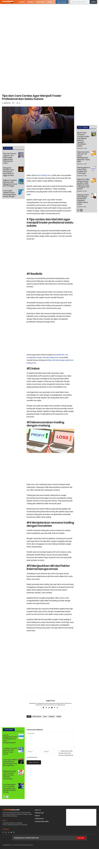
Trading (58, 716)
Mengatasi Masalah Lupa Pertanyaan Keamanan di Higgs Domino (8, 172)
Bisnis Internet (37, 716)
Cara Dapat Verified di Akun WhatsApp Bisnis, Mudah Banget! (9, 193)
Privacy (37, 816)
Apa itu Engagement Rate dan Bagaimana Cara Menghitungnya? (10, 739)
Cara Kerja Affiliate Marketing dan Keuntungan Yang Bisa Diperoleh (10, 763)
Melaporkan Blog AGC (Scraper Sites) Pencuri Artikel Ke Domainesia (9, 775)
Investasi (51, 716)
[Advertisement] (49, 18)
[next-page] (7, 797)
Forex (45, 716)
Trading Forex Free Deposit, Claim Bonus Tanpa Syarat (10, 751)
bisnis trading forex (43, 175)
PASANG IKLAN (39, 819)
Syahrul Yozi (7, 103)
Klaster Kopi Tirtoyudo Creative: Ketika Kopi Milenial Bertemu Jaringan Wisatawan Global (83, 139)
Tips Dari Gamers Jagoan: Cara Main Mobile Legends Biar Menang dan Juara (9, 158)
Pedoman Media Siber (41, 821)
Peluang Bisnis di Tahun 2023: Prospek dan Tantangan (83, 170)
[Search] (93, 2)
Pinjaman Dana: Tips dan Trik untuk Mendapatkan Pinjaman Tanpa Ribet (83, 157)
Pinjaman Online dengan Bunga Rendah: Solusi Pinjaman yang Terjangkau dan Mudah (83, 184)
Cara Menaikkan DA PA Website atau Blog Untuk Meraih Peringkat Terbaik (9, 788)
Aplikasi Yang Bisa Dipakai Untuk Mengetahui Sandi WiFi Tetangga (10, 183)
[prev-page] (4, 797)
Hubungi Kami (39, 813)
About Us (38, 810)
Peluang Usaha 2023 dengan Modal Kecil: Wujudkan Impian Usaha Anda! (83, 199)
